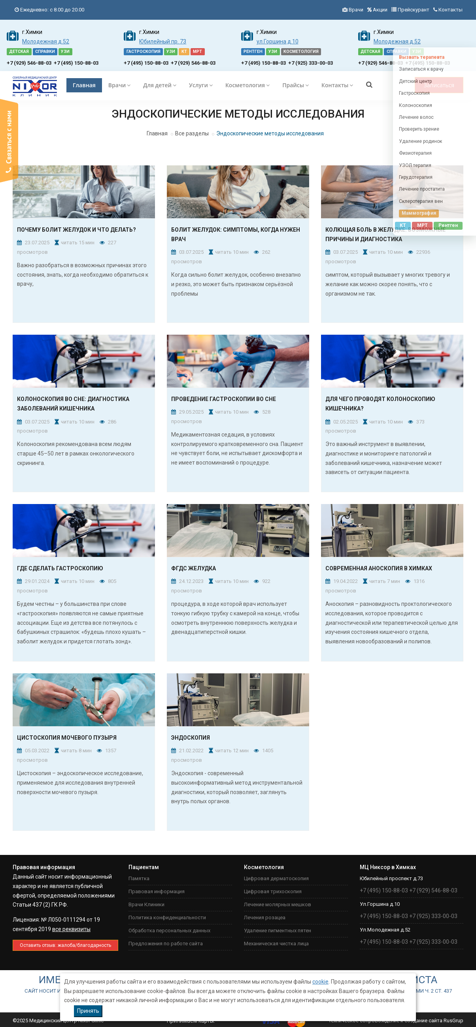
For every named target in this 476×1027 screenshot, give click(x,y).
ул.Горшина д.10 (277, 41)
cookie (320, 981)
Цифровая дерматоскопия (276, 878)
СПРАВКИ (45, 51)
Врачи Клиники (146, 904)
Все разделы (192, 133)
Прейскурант (413, 10)
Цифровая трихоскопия (273, 891)
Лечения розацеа (264, 917)
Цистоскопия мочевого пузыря (67, 738)
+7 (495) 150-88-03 (76, 63)
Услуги (201, 85)
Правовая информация (156, 891)
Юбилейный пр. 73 (162, 41)
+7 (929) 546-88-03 (29, 63)
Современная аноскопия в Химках (378, 568)
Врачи (356, 10)
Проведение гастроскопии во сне (223, 399)
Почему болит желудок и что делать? (76, 230)
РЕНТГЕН (253, 51)
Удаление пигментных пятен (277, 930)
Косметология (247, 85)
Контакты (450, 10)
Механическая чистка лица (276, 943)
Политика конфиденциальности (167, 917)
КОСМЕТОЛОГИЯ (301, 51)
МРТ (197, 51)
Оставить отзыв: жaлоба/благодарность (65, 945)
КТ (184, 51)
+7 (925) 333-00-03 (310, 63)
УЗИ (65, 51)
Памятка (138, 878)
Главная (84, 85)
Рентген (448, 225)
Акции (380, 10)
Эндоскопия (190, 738)
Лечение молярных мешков (277, 904)
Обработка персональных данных (169, 930)
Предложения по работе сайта (165, 943)
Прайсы (295, 85)
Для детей (159, 85)
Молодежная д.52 (45, 41)
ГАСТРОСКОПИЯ (144, 51)
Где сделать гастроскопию (60, 568)
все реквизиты (71, 929)
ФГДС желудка (193, 568)
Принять (88, 1011)
